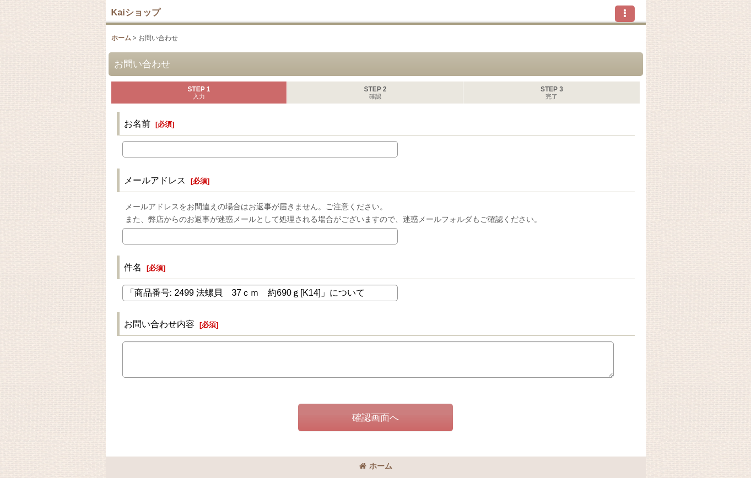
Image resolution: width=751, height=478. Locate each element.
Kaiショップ (135, 12)
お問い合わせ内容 (159, 324)
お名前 (137, 123)
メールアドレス (155, 180)
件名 (133, 267)
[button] (625, 14)
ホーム (375, 465)
